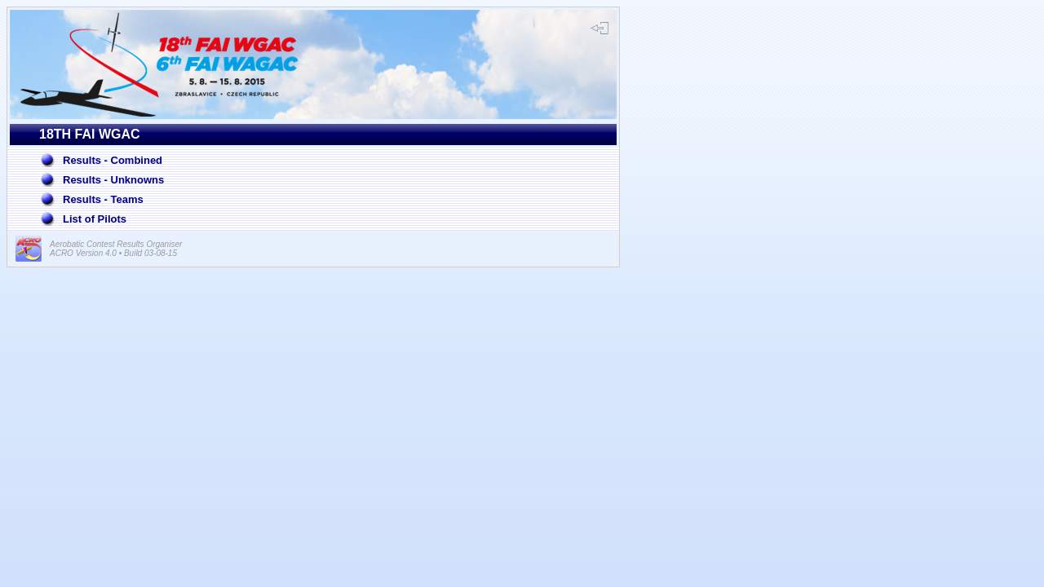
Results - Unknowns (113, 180)
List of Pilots (94, 219)
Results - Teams (103, 199)
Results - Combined (112, 160)
